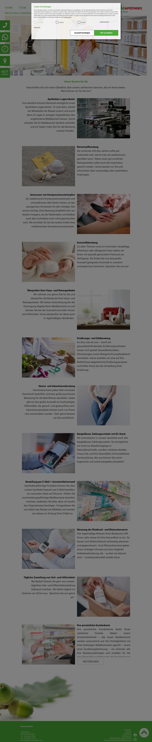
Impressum (37, 27)
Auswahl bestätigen (82, 33)
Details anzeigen (104, 22)
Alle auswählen (106, 33)
